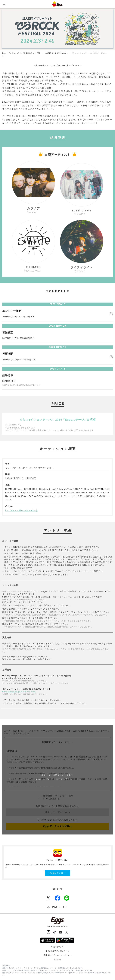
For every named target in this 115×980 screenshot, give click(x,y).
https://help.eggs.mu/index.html (19, 692)
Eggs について (57, 947)
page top (59, 907)
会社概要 (57, 959)
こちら (42, 700)
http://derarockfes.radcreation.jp (21, 510)
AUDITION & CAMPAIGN (56, 53)
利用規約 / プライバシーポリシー (57, 955)
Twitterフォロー (57, 873)
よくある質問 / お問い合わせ (57, 951)
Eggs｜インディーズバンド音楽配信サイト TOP (21, 53)
